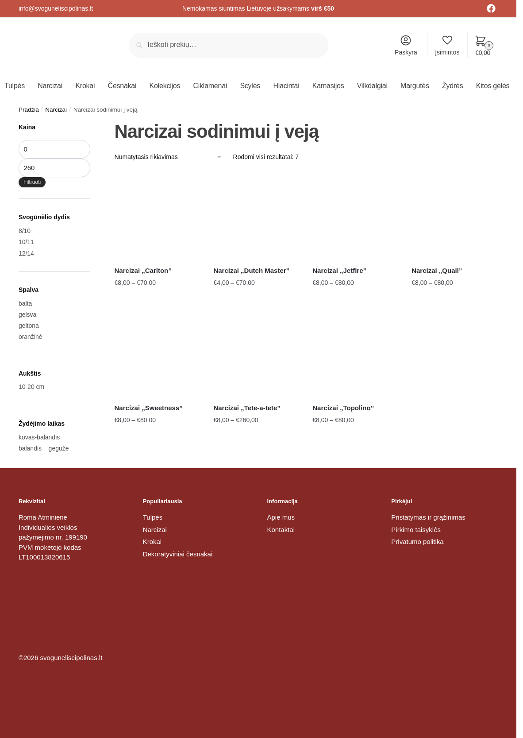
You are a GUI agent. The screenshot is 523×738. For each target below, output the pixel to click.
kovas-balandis (39, 437)
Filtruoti (32, 182)
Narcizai (56, 109)
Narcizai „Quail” (436, 270)
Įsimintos (447, 45)
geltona (29, 325)
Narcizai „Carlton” (143, 270)
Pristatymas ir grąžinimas (428, 517)
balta (25, 303)
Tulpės (152, 517)
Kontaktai (281, 529)
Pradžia (29, 109)
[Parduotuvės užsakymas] (169, 157)
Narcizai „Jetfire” (339, 270)
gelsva (27, 314)
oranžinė (30, 336)
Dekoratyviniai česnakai (178, 554)
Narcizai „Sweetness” (149, 408)
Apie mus (281, 517)
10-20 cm (31, 386)
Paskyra (406, 45)
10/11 (26, 241)
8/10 (25, 230)
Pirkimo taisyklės (416, 529)
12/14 (26, 253)
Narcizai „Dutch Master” (251, 270)
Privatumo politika (417, 541)
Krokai (152, 541)
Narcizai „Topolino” (343, 408)
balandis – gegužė (44, 448)
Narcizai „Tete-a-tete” (246, 408)
